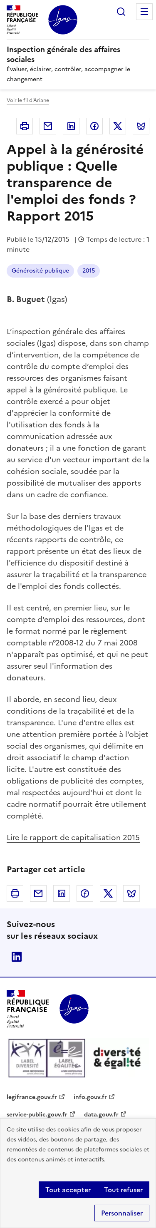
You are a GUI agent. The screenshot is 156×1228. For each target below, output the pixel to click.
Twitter (117, 126)
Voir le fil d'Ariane (28, 100)
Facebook (94, 126)
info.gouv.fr (90, 1097)
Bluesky (141, 126)
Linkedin (71, 126)
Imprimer (24, 126)
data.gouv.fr (101, 1114)
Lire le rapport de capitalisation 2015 (73, 837)
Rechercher (121, 11)
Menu (144, 11)
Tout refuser (123, 1190)
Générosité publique (40, 270)
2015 (88, 270)
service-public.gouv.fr (37, 1114)
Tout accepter (68, 1190)
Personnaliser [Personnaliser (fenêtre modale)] (122, 1213)
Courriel (48, 126)
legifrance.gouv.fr (32, 1097)
